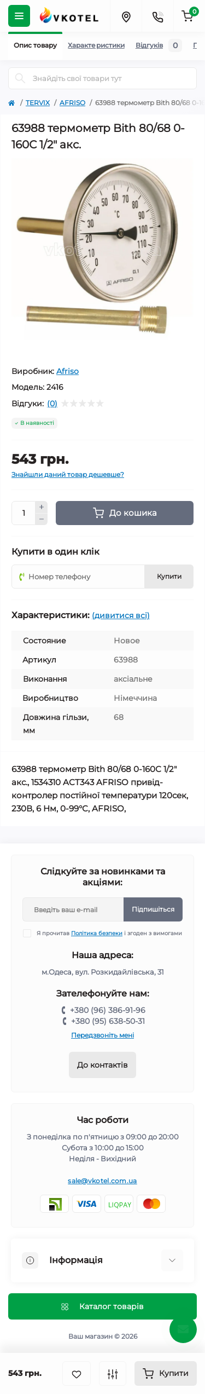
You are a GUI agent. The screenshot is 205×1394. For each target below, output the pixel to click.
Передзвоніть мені (102, 1035)
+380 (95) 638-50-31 (108, 1021)
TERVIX (38, 103)
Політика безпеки (96, 933)
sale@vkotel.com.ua (102, 1181)
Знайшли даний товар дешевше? (67, 474)
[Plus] (42, 507)
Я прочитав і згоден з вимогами (109, 933)
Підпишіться (153, 909)
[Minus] (42, 520)
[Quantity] (23, 513)
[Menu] (19, 16)
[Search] (20, 78)
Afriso (67, 371)
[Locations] (126, 16)
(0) (52, 403)
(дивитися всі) (121, 615)
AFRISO (72, 103)
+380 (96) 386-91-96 (107, 1010)
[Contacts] (157, 16)
